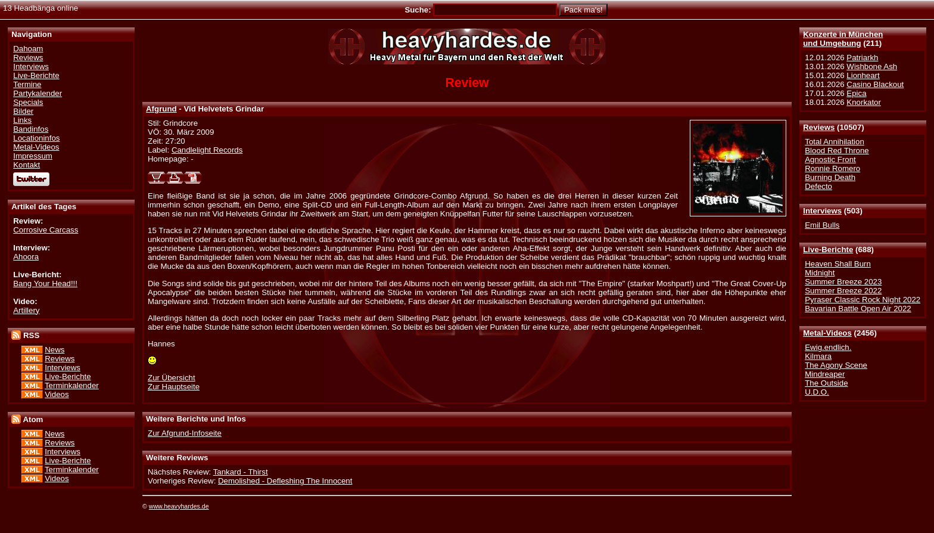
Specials (28, 102)
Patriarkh (862, 57)
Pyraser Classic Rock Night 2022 (862, 299)
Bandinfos (30, 129)
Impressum (32, 155)
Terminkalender (72, 385)
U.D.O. (817, 392)
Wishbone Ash (871, 66)
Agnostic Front (830, 159)
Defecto (818, 186)
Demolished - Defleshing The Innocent (285, 480)
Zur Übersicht (171, 377)
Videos (57, 394)
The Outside (826, 383)
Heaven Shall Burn (838, 263)
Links (22, 120)
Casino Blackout (875, 84)
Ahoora (26, 256)
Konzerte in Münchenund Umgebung (843, 39)
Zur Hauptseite (174, 386)
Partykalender (37, 93)
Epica (856, 93)
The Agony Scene (836, 365)
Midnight (820, 272)
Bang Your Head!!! (45, 283)
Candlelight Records (207, 149)
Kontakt (26, 164)
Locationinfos (36, 138)
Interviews (822, 210)
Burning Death (830, 177)
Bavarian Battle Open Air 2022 (858, 308)
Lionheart (862, 75)
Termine (27, 84)
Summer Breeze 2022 (843, 290)
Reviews (819, 127)
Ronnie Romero (832, 168)
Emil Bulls (822, 225)
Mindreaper (825, 374)
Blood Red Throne (836, 150)
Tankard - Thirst (240, 471)
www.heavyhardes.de (179, 506)
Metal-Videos (827, 333)
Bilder (23, 111)
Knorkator (863, 102)
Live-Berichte (828, 249)
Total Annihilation (834, 141)
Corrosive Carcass (45, 229)
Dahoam (28, 48)
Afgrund (161, 108)
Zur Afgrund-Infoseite (185, 433)
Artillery (26, 310)
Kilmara (818, 356)
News (54, 349)
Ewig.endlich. (828, 347)
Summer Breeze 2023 (843, 281)
